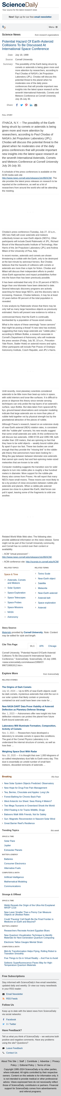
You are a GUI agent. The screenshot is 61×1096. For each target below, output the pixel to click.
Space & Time (11, 574)
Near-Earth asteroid (47, 593)
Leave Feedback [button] (14, 1048)
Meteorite (42, 588)
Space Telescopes (16, 597)
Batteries (8, 859)
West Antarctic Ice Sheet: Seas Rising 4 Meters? (28, 801)
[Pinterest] (26, 105)
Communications (12, 886)
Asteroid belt (44, 598)
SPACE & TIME (8, 836)
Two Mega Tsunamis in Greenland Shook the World (29, 805)
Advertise (44, 1061)
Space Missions (15, 607)
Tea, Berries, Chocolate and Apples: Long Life (26, 792)
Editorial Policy (27, 1065)
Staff (21, 1061)
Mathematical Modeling (15, 881)
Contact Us (11, 1053)
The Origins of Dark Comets (16, 687)
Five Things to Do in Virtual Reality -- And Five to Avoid (31, 958)
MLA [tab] (32, 646)
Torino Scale (44, 573)
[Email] (35, 105)
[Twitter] (21, 105)
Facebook (11, 1019)
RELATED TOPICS (11, 568)
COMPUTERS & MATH (11, 873)
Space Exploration (16, 593)
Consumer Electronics (15, 863)
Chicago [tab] (52, 646)
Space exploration (47, 603)
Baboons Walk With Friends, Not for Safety (25, 814)
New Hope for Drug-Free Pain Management (25, 788)
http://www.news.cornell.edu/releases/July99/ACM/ (27, 178)
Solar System (14, 588)
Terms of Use (43, 1065)
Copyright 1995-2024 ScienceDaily (21, 1069)
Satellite (42, 583)
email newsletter (43, 17)
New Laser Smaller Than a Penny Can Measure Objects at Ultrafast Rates (27, 913)
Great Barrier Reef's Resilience (19, 823)
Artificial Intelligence (14, 877)
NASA (10, 612)
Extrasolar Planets (13, 850)
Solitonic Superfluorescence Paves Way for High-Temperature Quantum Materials (28, 964)
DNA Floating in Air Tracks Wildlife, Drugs (24, 810)
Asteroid (42, 607)
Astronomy (12, 617)
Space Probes (14, 602)
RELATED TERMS (42, 568)
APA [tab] (41, 646)
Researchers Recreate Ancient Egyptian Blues (27, 930)
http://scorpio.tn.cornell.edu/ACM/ (42, 562)
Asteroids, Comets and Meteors (16, 581)
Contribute (32, 1061)
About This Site (8, 1061)
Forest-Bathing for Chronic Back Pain (22, 797)
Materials (6, 632)
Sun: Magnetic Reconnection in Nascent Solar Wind (29, 819)
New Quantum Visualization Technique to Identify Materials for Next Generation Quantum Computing (29, 936)
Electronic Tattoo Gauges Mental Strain (23, 942)
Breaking (7, 776)
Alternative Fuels (12, 868)
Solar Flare (9, 841)
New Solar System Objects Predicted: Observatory (29, 783)
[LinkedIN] (31, 105)
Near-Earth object (46, 578)
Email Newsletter (14, 994)
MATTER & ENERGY (10, 855)
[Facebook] (17, 105)
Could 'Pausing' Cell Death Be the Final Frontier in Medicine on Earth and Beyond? (29, 920)
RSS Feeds (12, 998)
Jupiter (7, 845)
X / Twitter (11, 1024)
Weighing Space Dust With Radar (19, 751)
